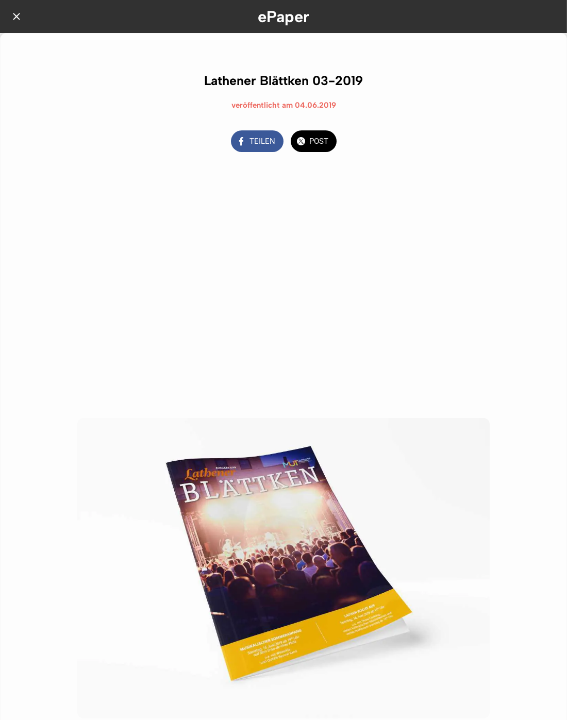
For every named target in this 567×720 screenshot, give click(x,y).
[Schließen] (16, 16)
